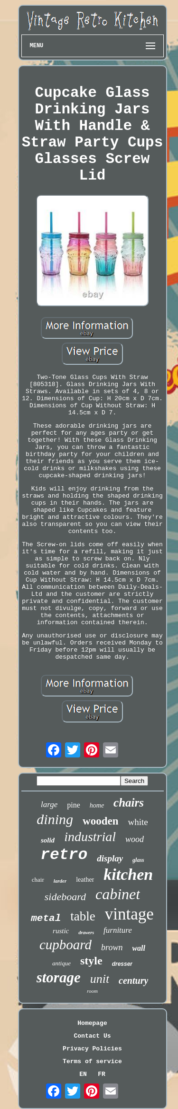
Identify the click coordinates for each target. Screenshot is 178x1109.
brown (111, 947)
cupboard (65, 944)
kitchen (128, 874)
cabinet (117, 894)
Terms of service (92, 1061)
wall (138, 948)
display (110, 858)
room (92, 991)
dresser (122, 964)
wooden (100, 821)
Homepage (92, 1023)
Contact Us (92, 1036)
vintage (129, 914)
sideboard (65, 897)
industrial (90, 836)
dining (55, 819)
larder (60, 881)
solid (48, 840)
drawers (86, 932)
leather (85, 879)
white (138, 822)
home (97, 805)
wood (134, 839)
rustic (61, 931)
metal (46, 918)
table (82, 916)
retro (63, 855)
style (91, 960)
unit (99, 979)
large (49, 804)
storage (59, 977)
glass (138, 860)
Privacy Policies (92, 1048)
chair (38, 879)
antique (61, 963)
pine (73, 805)
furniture (117, 930)
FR (101, 1074)
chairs (128, 802)
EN (83, 1074)
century (133, 980)
